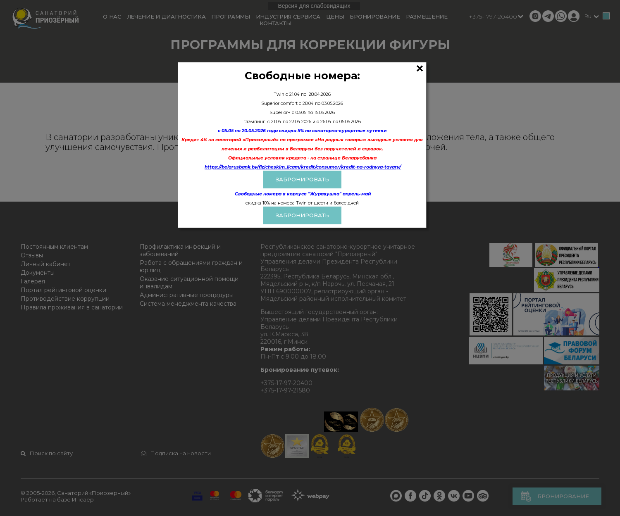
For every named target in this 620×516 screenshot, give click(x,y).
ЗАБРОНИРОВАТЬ (302, 179)
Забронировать (302, 215)
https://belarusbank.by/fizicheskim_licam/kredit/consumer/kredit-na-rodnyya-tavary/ (303, 167)
